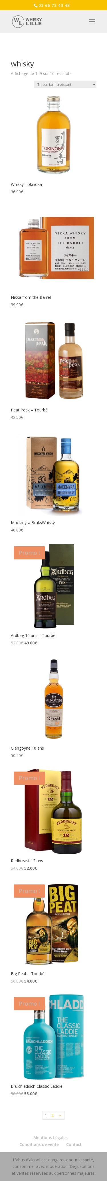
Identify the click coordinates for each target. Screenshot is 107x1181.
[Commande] (65, 84)
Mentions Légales (50, 1137)
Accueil (17, 52)
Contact (74, 1144)
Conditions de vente (39, 1144)
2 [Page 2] (52, 1115)
